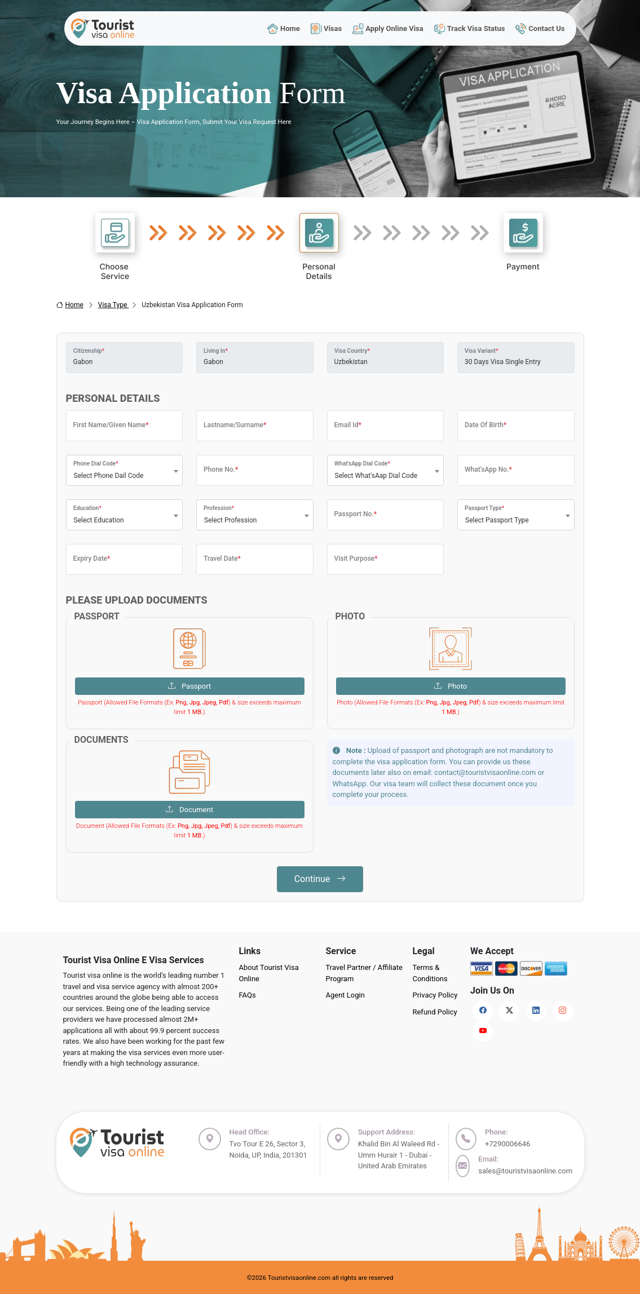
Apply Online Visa (387, 28)
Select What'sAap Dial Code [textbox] (376, 476)
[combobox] (124, 470)
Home (283, 28)
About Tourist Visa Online (268, 973)
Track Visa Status (469, 28)
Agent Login (344, 995)
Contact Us (540, 28)
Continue (320, 879)
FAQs (247, 995)
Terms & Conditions (429, 973)
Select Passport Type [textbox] (497, 520)
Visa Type (113, 305)
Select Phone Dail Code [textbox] (109, 476)
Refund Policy (434, 1012)
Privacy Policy (434, 995)
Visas (326, 28)
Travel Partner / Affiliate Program (364, 973)
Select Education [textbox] (99, 520)
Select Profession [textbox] (230, 520)
